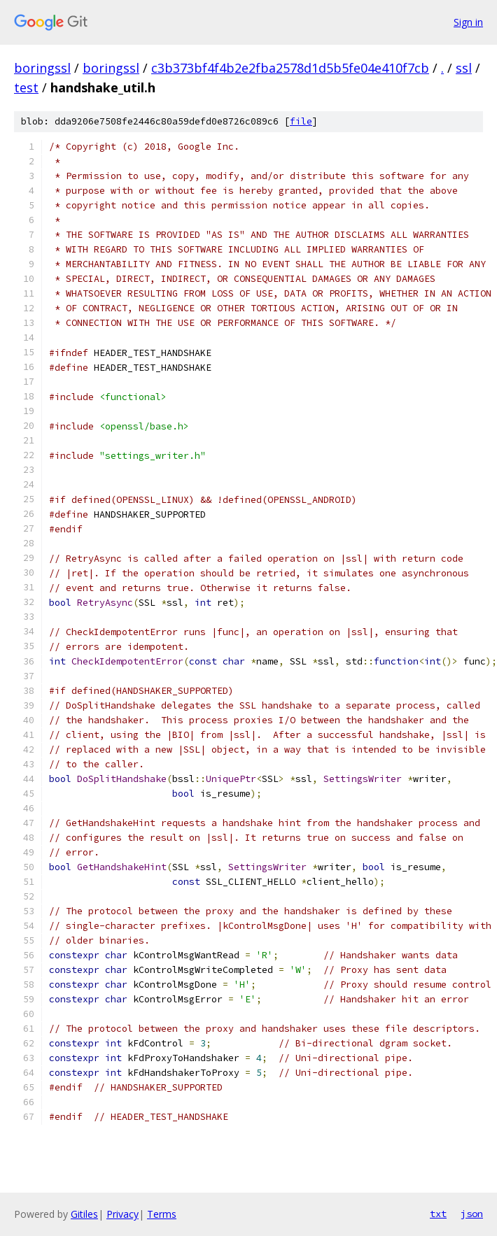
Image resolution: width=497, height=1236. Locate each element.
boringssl (42, 67)
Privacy (122, 1214)
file (301, 121)
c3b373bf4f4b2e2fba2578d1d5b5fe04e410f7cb (290, 67)
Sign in (468, 22)
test (26, 87)
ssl (464, 67)
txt (438, 1213)
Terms (161, 1214)
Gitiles (84, 1214)
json (472, 1213)
